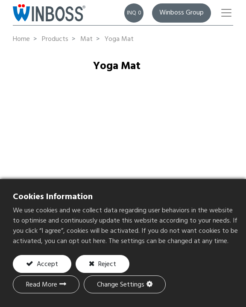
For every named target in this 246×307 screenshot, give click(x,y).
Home (21, 39)
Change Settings (120, 284)
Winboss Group (181, 12)
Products (55, 39)
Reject (106, 264)
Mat (86, 39)
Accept (46, 264)
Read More (41, 284)
